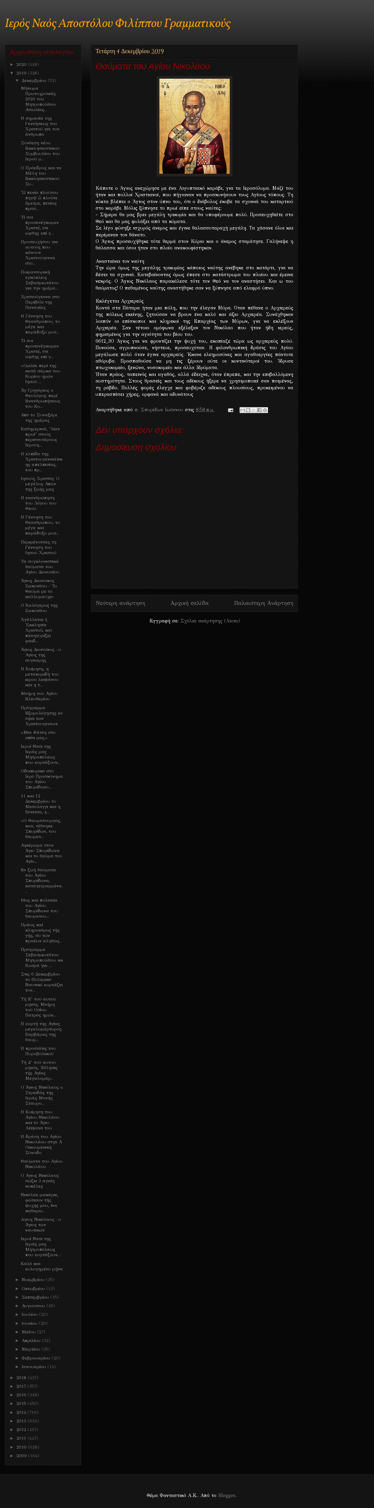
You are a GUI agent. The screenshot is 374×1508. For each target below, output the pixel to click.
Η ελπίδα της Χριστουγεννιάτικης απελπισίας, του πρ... (41, 461)
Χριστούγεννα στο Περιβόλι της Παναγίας (40, 302)
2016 (22, 1395)
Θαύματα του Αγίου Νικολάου (42, 1163)
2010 (22, 1447)
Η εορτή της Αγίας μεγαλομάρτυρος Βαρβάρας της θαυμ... (41, 1031)
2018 (22, 1377)
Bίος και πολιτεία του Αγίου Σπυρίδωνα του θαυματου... (39, 908)
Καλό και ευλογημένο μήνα (42, 1266)
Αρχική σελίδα (189, 603)
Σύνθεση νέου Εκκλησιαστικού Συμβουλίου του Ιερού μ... (40, 151)
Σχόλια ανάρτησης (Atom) (210, 621)
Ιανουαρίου (34, 1366)
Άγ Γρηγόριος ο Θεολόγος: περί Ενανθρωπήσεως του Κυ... (40, 398)
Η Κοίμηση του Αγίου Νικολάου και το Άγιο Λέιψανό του (40, 1120)
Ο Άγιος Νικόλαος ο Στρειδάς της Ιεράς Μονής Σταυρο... (42, 1095)
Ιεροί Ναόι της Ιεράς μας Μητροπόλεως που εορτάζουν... (40, 754)
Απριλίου (32, 1340)
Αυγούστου (34, 1305)
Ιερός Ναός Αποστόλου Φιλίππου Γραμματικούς (118, 23)
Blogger (226, 1495)
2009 (22, 1455)
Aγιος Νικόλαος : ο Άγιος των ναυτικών (41, 1225)
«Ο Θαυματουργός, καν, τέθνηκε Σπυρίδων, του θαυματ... (41, 828)
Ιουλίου (30, 1314)
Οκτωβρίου (34, 1288)
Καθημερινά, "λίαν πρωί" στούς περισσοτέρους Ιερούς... (40, 437)
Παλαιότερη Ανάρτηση (263, 603)
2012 (22, 1429)
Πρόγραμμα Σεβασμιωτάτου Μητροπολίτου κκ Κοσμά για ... (42, 957)
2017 (21, 1386)
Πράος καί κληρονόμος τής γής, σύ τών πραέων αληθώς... (41, 932)
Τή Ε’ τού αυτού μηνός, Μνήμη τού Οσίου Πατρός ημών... (38, 1007)
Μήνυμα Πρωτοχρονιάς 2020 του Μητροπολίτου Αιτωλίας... (38, 99)
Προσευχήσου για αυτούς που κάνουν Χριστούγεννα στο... (39, 252)
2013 (22, 1421)
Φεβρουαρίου (37, 1358)
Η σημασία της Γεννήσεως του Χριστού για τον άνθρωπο (40, 126)
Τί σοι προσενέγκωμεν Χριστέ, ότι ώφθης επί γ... (40, 225)
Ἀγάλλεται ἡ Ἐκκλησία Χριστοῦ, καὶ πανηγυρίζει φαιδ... (36, 630)
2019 (22, 73)
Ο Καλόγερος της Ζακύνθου (39, 608)
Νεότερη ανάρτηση (120, 603)
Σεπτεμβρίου (36, 1297)
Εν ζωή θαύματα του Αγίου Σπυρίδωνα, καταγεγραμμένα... (42, 880)
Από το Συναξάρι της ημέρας (39, 417)
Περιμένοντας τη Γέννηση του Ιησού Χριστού (38, 547)
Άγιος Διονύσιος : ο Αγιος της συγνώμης (41, 655)
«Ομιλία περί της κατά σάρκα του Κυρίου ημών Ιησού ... (40, 373)
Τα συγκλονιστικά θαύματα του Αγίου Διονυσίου (40, 567)
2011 (22, 1438)
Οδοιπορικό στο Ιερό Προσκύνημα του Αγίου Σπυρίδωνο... (42, 779)
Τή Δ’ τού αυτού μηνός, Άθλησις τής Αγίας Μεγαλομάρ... (39, 1070)
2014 (22, 1412)
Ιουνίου (30, 1323)
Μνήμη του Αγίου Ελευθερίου (39, 696)
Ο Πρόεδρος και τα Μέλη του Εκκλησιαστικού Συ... (41, 175)
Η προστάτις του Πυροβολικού (38, 1051)
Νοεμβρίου (34, 1279)
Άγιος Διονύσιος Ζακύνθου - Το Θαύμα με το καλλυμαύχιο (39, 588)
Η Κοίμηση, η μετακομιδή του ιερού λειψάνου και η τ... (40, 676)
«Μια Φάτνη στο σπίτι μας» (38, 735)
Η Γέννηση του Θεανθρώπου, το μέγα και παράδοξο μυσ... (40, 324)
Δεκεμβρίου (35, 80)
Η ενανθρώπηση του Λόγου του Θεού (38, 503)
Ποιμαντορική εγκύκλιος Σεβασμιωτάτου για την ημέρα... (40, 280)
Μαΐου (29, 1332)
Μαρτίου (32, 1349)
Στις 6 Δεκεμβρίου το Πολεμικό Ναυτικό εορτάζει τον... (42, 982)
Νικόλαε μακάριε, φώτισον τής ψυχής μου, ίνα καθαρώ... (39, 1202)
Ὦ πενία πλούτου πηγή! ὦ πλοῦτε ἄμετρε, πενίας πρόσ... (39, 200)
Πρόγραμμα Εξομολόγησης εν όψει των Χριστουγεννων (42, 715)
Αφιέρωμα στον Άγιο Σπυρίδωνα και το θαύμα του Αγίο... (41, 853)
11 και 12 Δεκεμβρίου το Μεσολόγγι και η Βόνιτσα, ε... (41, 804)
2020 (22, 64)
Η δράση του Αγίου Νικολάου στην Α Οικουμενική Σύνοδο (41, 1144)
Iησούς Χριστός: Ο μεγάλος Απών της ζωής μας (40, 484)
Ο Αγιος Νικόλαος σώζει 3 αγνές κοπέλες (40, 1181)
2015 (22, 1403)
